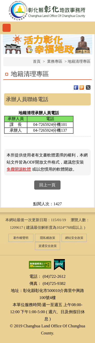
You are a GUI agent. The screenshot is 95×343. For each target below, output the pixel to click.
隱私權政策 (47, 237)
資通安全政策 (48, 245)
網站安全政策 (74, 237)
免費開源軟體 (19, 169)
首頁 (37, 61)
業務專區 (54, 61)
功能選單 (7, 28)
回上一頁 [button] (47, 184)
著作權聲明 (20, 237)
